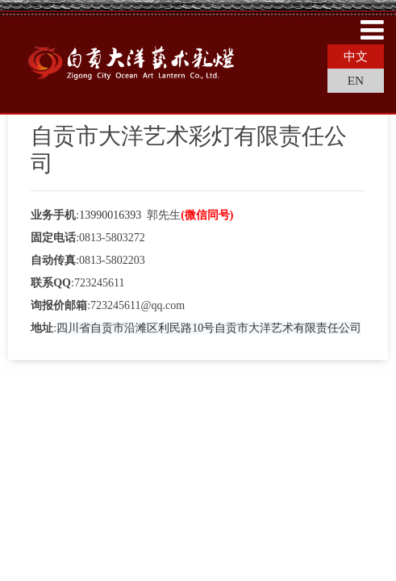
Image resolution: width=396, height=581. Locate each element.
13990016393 (110, 215)
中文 (356, 56)
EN (356, 80)
